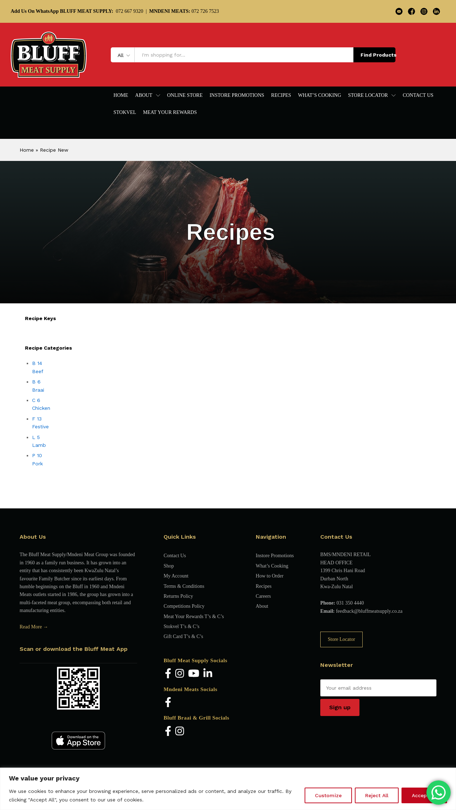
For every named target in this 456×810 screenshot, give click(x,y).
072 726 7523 (184, 11)
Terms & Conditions (184, 586)
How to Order (270, 576)
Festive (40, 426)
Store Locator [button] (368, 95)
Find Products (378, 55)
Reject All (376, 795)
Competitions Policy (184, 606)
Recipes (281, 95)
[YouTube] (194, 674)
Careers (263, 596)
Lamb (39, 445)
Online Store (185, 95)
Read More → (34, 626)
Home (121, 95)
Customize (328, 795)
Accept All (424, 795)
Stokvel (125, 112)
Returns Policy (178, 596)
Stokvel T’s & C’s (181, 626)
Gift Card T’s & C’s (183, 636)
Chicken (41, 408)
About (262, 606)
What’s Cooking (319, 95)
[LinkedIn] (207, 674)
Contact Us (418, 95)
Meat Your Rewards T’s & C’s (194, 616)
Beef (37, 371)
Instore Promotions (236, 95)
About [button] (143, 95)
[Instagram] (179, 674)
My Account (176, 576)
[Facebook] (168, 674)
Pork (37, 463)
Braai (38, 390)
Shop (169, 566)
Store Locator (341, 639)
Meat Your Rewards (170, 112)
